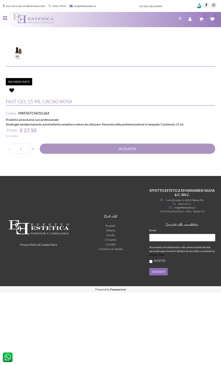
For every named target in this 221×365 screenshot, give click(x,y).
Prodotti (110, 298)
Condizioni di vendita (110, 321)
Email (153, 302)
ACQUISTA (127, 221)
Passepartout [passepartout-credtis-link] (118, 361)
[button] (110, 77)
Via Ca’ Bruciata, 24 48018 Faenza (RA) (25, 6)
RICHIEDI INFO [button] (19, 154)
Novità (110, 307)
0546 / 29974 (59, 6)
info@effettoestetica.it (85, 6)
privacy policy (156, 327)
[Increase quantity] (33, 221)
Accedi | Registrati (150, 6)
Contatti (110, 316)
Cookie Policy (49, 317)
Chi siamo (110, 312)
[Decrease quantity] (8, 221)
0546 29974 (184, 276)
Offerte (110, 302)
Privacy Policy (28, 317)
